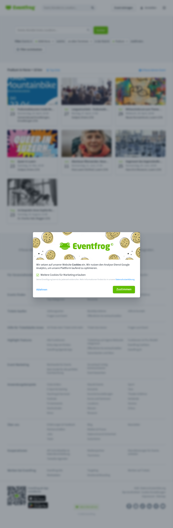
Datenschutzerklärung (125, 279)
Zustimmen (123, 289)
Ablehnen (41, 289)
